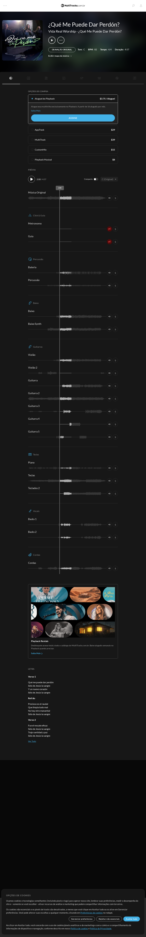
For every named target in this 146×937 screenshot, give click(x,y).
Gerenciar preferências (81, 919)
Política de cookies (79, 928)
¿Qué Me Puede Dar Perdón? (100, 31)
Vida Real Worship (62, 31)
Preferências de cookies (91, 912)
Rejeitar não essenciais (109, 919)
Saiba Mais (35, 110)
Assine (73, 118)
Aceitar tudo (131, 919)
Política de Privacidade (100, 928)
